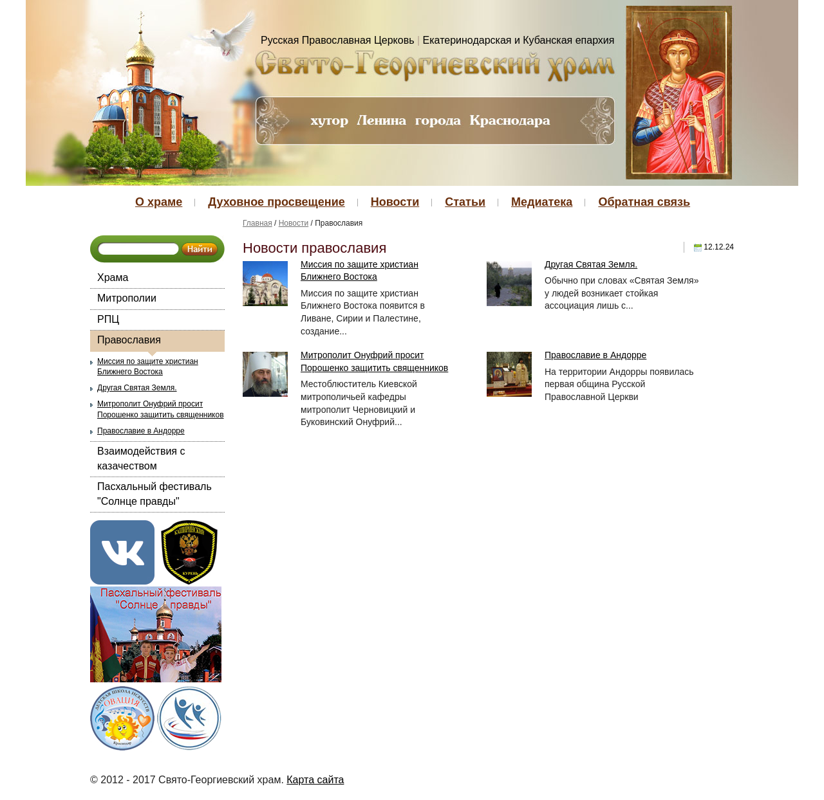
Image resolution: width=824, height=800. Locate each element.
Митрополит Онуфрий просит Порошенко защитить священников (160, 409)
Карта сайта (315, 779)
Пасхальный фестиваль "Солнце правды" (154, 493)
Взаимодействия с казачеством (141, 458)
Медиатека (541, 201)
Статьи (465, 201)
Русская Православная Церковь (338, 40)
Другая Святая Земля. (137, 387)
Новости (395, 201)
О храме (158, 201)
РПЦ (108, 319)
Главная (257, 223)
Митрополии (126, 298)
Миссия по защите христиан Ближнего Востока (147, 367)
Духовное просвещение (276, 201)
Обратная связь (644, 201)
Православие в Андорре (141, 430)
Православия (129, 339)
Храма (112, 277)
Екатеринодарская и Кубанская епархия (519, 40)
